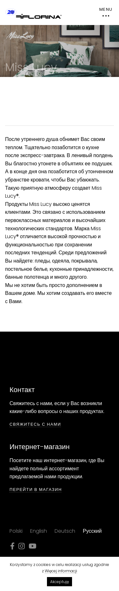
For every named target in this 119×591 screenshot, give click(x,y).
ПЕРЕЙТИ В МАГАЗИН (36, 489)
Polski (16, 531)
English (38, 531)
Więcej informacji (61, 571)
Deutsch (65, 531)
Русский (92, 531)
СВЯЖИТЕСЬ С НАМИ (35, 424)
